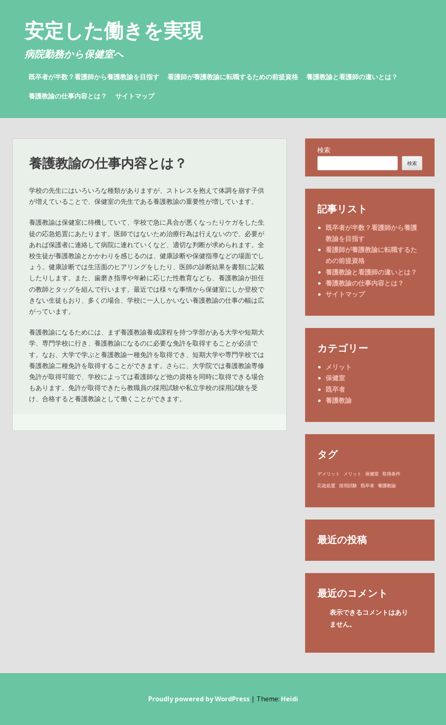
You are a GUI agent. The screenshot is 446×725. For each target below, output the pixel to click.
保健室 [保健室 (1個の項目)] (372, 474)
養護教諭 (339, 400)
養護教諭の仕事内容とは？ (68, 95)
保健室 (335, 377)
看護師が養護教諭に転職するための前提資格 (232, 76)
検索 (323, 149)
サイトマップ (134, 95)
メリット (339, 366)
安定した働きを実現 (114, 30)
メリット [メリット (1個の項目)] (352, 474)
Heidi (289, 698)
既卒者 (335, 389)
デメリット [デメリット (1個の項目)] (328, 474)
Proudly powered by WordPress (199, 698)
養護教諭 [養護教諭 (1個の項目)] (387, 486)
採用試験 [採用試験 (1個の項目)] (348, 486)
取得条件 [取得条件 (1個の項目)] (391, 474)
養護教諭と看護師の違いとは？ (352, 76)
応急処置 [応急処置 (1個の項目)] (326, 486)
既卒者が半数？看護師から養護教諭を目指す (94, 76)
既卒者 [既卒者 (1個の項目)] (367, 486)
